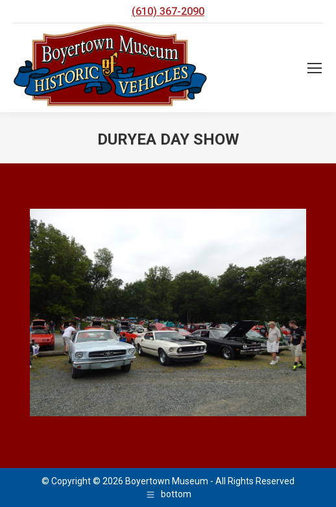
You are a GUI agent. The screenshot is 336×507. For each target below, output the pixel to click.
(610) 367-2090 (168, 11)
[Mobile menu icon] (314, 68)
